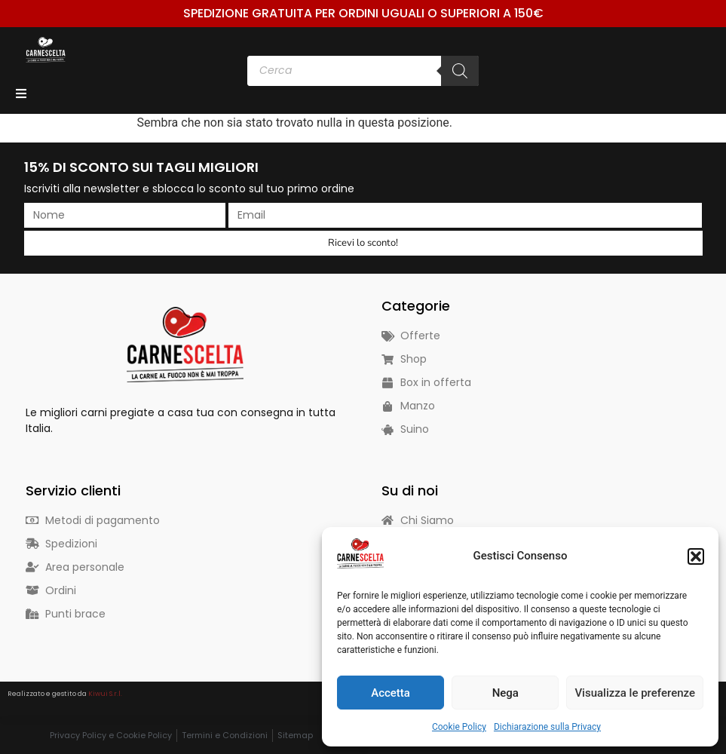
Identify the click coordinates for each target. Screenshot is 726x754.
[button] (695, 556)
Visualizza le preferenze (634, 693)
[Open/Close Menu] (21, 93)
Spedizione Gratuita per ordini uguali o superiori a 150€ (363, 13)
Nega (505, 693)
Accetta (390, 693)
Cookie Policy (459, 727)
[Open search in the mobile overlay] (363, 71)
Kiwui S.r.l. (105, 693)
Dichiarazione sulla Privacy (547, 727)
